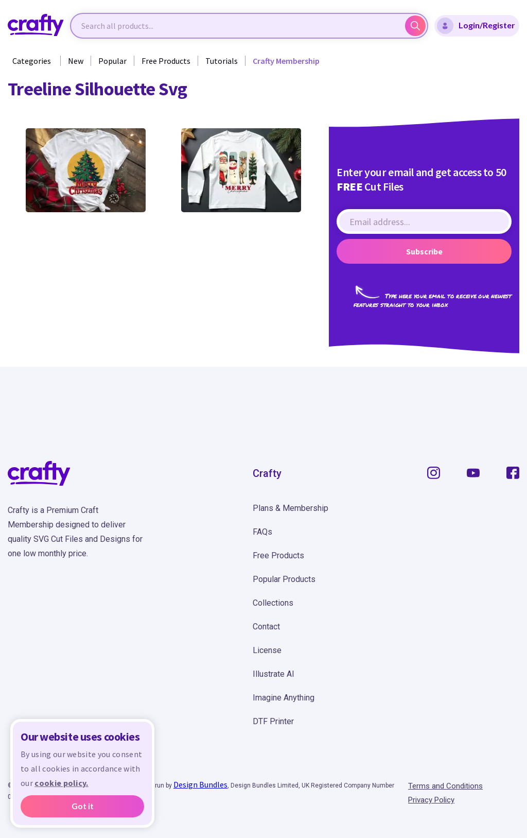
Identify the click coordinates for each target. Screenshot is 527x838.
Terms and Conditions (445, 786)
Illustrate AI (273, 674)
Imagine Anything (283, 698)
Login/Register (476, 26)
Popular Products (284, 579)
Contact (266, 626)
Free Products (166, 61)
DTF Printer (273, 721)
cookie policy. (61, 783)
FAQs (262, 532)
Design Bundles (200, 784)
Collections (273, 603)
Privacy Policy (431, 800)
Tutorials (221, 61)
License (267, 650)
